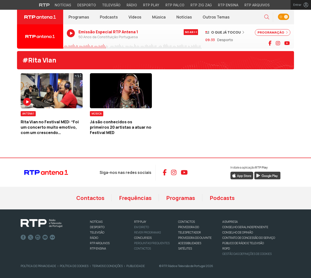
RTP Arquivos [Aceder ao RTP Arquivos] (257, 5)
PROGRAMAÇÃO (273, 32)
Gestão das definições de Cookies (247, 254)
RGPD (226, 248)
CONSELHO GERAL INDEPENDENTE (245, 227)
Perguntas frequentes (152, 243)
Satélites (185, 248)
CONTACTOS (186, 222)
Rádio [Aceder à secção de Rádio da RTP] (132, 5)
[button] (266, 17)
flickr (52, 237)
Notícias (184, 17)
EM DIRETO (141, 227)
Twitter (30, 237)
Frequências (135, 198)
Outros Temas (216, 17)
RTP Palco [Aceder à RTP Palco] (174, 5)
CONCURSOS (143, 238)
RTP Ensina (98, 248)
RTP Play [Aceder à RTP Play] (151, 5)
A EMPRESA (230, 222)
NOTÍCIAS (96, 222)
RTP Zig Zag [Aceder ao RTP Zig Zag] (201, 5)
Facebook (23, 237)
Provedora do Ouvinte (195, 238)
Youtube (45, 237)
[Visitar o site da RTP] (44, 5)
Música (159, 17)
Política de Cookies (74, 266)
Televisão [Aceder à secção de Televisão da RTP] (111, 5)
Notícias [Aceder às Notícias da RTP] (63, 5)
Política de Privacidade (38, 266)
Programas (79, 17)
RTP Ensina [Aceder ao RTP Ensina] (228, 5)
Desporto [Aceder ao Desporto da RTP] (86, 5)
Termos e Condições (107, 266)
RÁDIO (94, 238)
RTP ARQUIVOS (100, 243)
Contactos (90, 198)
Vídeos (135, 17)
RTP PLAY (140, 222)
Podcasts (109, 17)
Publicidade (135, 266)
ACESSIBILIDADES (189, 243)
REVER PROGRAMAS (147, 232)
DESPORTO (97, 227)
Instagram (38, 237)
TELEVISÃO (97, 232)
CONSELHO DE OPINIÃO (237, 232)
